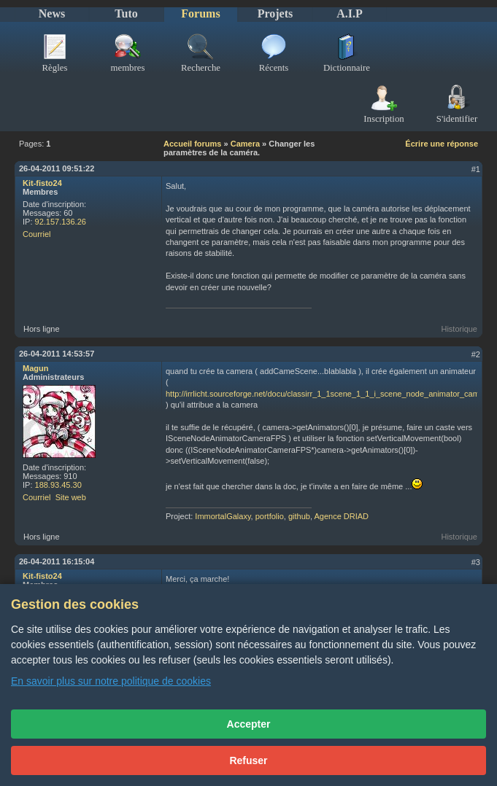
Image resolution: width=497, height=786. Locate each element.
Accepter (249, 724)
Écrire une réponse (441, 143)
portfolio (269, 516)
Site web (70, 497)
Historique (459, 328)
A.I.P (349, 13)
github (299, 516)
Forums (200, 13)
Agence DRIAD (341, 516)
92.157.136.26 (60, 221)
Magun (35, 368)
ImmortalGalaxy (222, 516)
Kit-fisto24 (42, 183)
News (52, 13)
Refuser (248, 760)
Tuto (126, 13)
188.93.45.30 (58, 484)
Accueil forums (192, 143)
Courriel (37, 234)
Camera (245, 143)
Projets (275, 13)
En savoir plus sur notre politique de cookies (111, 681)
